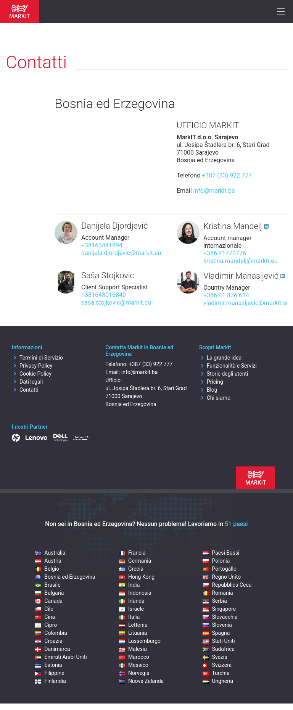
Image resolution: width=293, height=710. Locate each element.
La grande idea (220, 358)
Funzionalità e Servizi (228, 366)
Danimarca (52, 649)
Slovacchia (220, 617)
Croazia (48, 641)
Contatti (25, 390)
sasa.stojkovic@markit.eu (116, 302)
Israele (131, 609)
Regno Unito (222, 577)
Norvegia (134, 673)
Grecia (131, 569)
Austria (48, 561)
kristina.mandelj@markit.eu (240, 261)
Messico (133, 665)
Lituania (133, 633)
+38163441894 (101, 245)
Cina (45, 617)
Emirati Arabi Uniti (61, 657)
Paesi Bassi (221, 553)
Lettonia (133, 625)
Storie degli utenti (223, 374)
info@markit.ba (214, 190)
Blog (208, 390)
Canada (49, 601)
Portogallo (220, 569)
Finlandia (50, 681)
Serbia (215, 601)
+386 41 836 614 (226, 295)
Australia (50, 553)
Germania (135, 561)
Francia (132, 553)
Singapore (219, 609)
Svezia (215, 657)
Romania (218, 593)
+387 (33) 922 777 (227, 175)
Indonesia (135, 593)
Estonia (48, 665)
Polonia (216, 561)
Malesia (133, 649)
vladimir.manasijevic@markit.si (245, 303)
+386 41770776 (224, 253)
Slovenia (217, 625)
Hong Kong (137, 577)
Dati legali (27, 382)
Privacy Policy (32, 366)
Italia (129, 617)
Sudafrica (219, 649)
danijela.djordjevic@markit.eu (121, 253)
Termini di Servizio (37, 358)
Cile (44, 609)
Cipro (46, 625)
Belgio (47, 569)
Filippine (49, 673)
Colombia (51, 633)
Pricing (211, 382)
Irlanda (132, 601)
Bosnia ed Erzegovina (65, 577)
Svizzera (217, 665)
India (129, 585)
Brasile (47, 585)
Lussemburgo (140, 641)
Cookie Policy (32, 374)
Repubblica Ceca (227, 585)
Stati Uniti (219, 641)
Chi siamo (214, 398)
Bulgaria (49, 593)
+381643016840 (103, 295)
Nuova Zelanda (141, 681)
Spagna (216, 633)
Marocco (134, 657)
